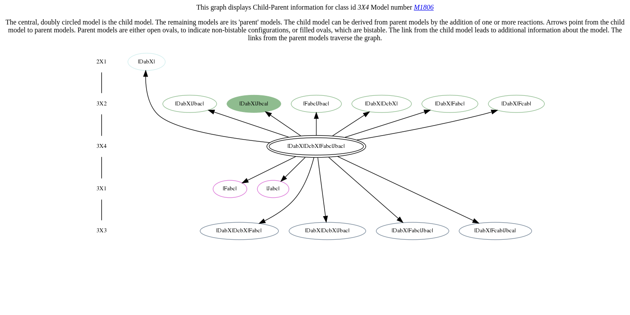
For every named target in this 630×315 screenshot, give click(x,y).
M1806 (424, 7)
